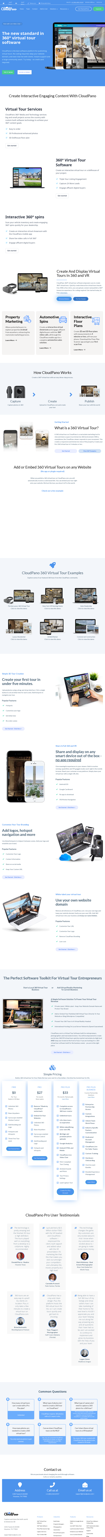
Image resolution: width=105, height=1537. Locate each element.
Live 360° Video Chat (76, 1526)
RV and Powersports (59, 1532)
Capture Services (41, 1531)
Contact (35, 9)
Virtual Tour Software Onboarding (92, 1522)
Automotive (57, 1530)
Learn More (91, 1182)
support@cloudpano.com (84, 1494)
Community (89, 1533)
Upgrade (98, 9)
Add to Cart (44, 9)
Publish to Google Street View (76, 1522)
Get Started (66, 451)
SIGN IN (99, 2)
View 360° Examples (89, 451)
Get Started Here (14, 1149)
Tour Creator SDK (42, 1534)
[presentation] (78, 233)
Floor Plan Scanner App (43, 1529)
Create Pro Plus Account (65, 1192)
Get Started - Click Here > (13, 729)
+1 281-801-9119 (77, 2)
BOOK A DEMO (24, 72)
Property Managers (59, 1524)
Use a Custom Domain (76, 1534)
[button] (90, 2)
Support (88, 1530)
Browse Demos (64, 299)
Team (28, 9)
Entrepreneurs (58, 1535)
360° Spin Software (42, 1526)
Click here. (63, 293)
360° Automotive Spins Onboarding (92, 1527)
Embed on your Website (76, 1531)
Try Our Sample (81, 299)
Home (22, 9)
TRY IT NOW (8, 72)
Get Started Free (83, 9)
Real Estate (57, 1521)
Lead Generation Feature (77, 1529)
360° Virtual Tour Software (41, 1522)
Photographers (58, 1527)
